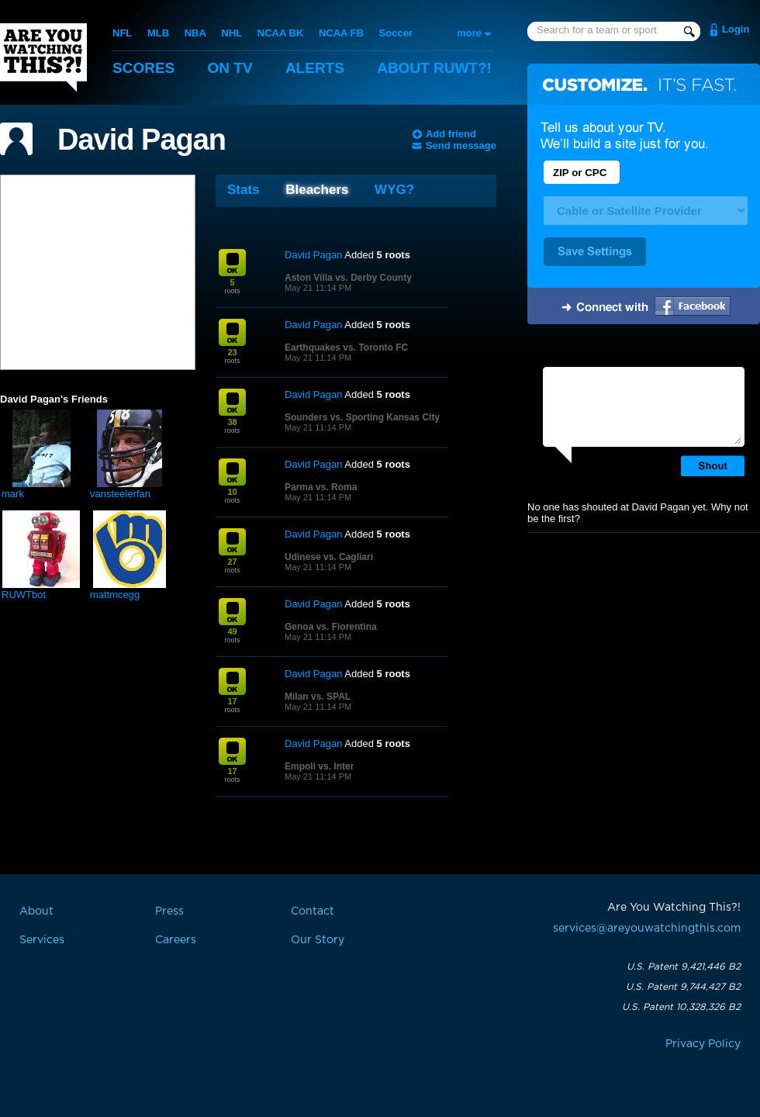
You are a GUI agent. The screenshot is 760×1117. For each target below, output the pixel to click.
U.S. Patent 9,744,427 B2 (683, 986)
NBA (195, 33)
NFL (122, 33)
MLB (158, 33)
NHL (232, 33)
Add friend (451, 134)
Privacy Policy (703, 1044)
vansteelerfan (120, 494)
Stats (243, 189)
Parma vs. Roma (321, 487)
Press (169, 911)
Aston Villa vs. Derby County (348, 277)
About (434, 68)
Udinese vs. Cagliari (329, 557)
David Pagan (141, 139)
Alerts (314, 68)
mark (13, 494)
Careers (175, 940)
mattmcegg (115, 594)
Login (735, 29)
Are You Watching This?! (43, 57)
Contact (312, 911)
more (469, 33)
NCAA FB (341, 33)
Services (41, 940)
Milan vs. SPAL (318, 696)
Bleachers (316, 189)
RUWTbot (24, 594)
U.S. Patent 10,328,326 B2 (681, 1007)
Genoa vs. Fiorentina (331, 626)
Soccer (396, 33)
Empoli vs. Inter (319, 766)
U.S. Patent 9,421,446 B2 (684, 966)
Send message (461, 145)
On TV (230, 68)
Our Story (317, 940)
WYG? (394, 189)
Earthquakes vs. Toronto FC (346, 347)
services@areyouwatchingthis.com (647, 928)
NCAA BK (280, 33)
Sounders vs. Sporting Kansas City (362, 417)
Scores (143, 68)
